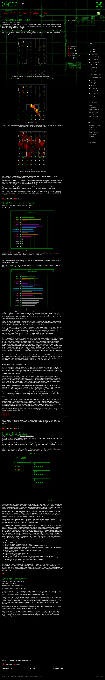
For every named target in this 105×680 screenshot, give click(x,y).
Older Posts (58, 669)
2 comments (8, 198)
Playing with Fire (95, 67)
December (94, 54)
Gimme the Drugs (96, 74)
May (92, 85)
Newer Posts (7, 669)
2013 (91, 49)
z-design (39, 676)
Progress (22, 205)
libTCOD (91, 136)
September (94, 62)
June (92, 83)
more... (18, 198)
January (93, 93)
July (92, 80)
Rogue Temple (93, 132)
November (94, 57)
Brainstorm (73, 46)
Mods (71, 48)
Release (72, 53)
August (93, 65)
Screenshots (30, 205)
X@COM (21, 3)
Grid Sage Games (94, 125)
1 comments (8, 574)
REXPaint (92, 130)
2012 (91, 52)
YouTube (91, 114)
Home (32, 669)
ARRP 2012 (18, 262)
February (94, 91)
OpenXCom (92, 134)
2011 (91, 96)
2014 (91, 46)
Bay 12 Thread (93, 112)
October (93, 59)
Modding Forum (93, 116)
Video (22, 581)
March (93, 88)
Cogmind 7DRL (93, 127)
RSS (90, 105)
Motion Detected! (96, 77)
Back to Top (99, 676)
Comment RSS (93, 107)
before (14, 525)
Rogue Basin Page (94, 110)
